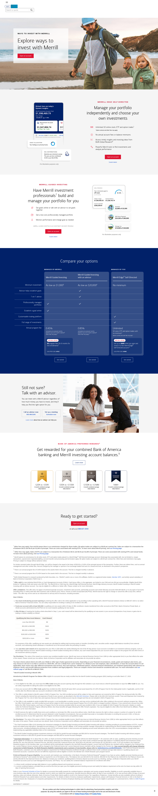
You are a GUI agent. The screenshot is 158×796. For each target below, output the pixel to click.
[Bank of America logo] (68, 2)
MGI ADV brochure (82, 697)
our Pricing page (116, 549)
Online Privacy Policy (82, 794)
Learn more (113, 163)
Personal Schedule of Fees (31, 772)
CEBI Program (140, 780)
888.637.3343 (83, 530)
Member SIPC (116, 578)
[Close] (154, 791)
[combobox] (139, 16)
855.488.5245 (31, 415)
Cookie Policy (96, 794)
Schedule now (51, 415)
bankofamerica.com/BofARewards (110, 749)
